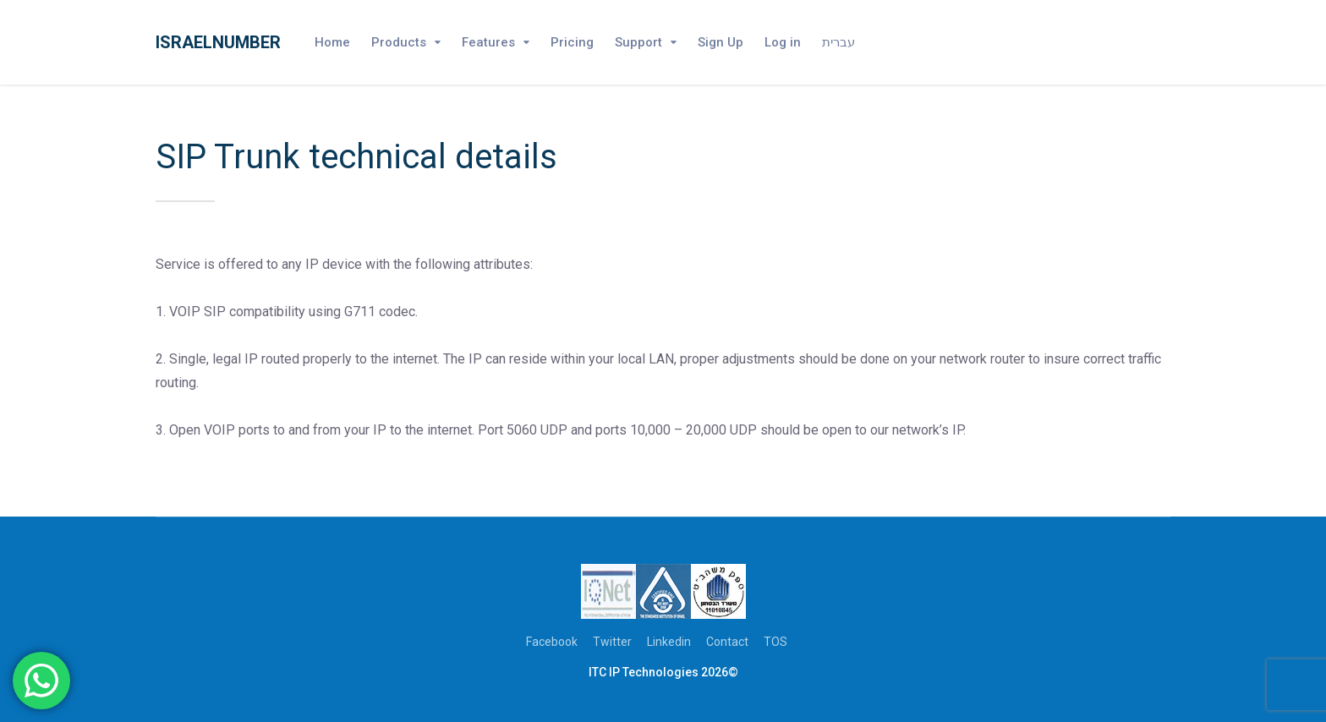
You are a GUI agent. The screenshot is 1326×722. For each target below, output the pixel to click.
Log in (782, 42)
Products (398, 42)
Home (332, 42)
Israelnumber (218, 42)
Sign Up (720, 42)
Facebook (552, 641)
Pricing (572, 42)
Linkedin (669, 641)
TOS (775, 641)
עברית (838, 42)
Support (638, 42)
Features (488, 42)
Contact (727, 641)
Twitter (612, 641)
